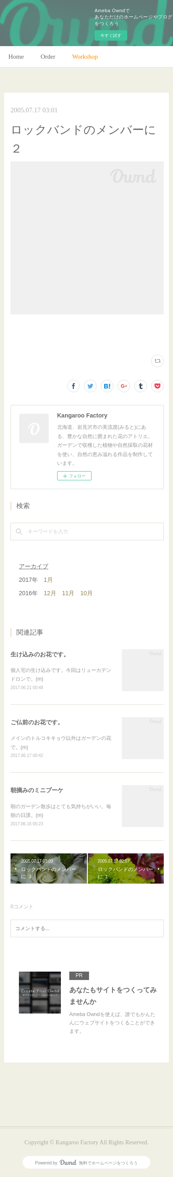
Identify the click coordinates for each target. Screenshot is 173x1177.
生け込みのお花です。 (39, 654)
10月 (86, 593)
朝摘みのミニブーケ (36, 790)
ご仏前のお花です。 (36, 722)
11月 (68, 593)
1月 (48, 579)
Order (48, 56)
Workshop (85, 56)
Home (16, 56)
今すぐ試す (110, 35)
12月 (50, 593)
